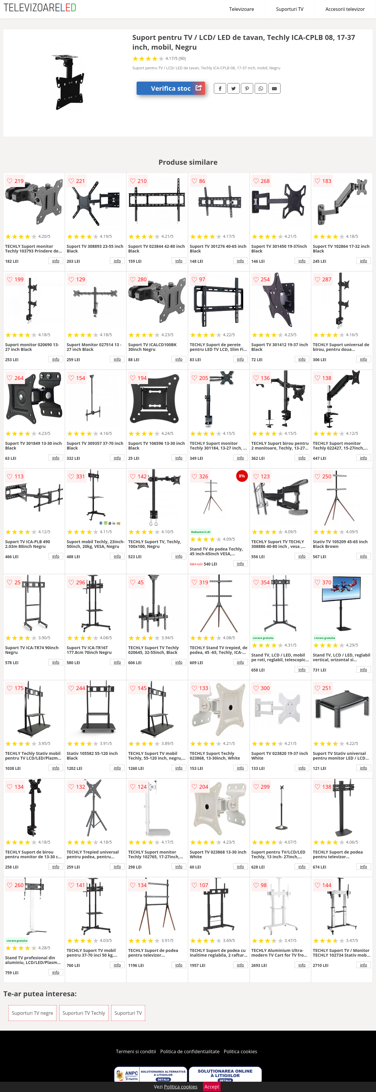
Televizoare (241, 9)
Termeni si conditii (136, 1051)
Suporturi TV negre (32, 1013)
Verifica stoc (178, 88)
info (55, 260)
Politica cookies (240, 1051)
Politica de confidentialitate (190, 1051)
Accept (211, 1086)
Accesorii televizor (345, 9)
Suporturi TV (289, 9)
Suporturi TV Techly (84, 1013)
